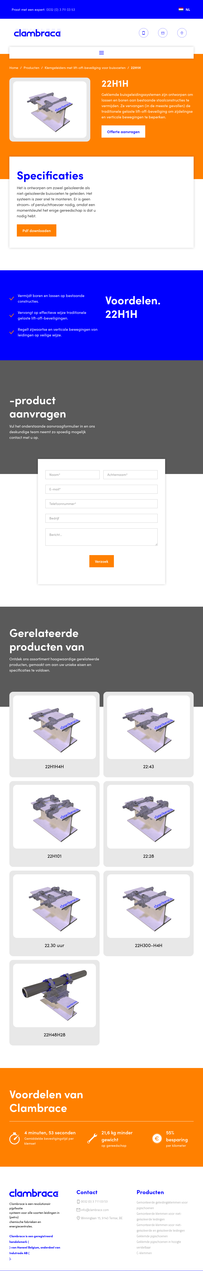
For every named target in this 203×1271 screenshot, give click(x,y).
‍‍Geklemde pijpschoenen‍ (152, 1236)
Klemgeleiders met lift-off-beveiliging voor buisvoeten (85, 67)
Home (13, 67)
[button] (101, 52)
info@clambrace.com (95, 1210)
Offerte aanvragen (123, 131)
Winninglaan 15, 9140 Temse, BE (102, 1218)
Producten (31, 67)
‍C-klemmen (144, 1253)
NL (184, 9)
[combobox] (184, 9)
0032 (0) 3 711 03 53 (94, 1201)
